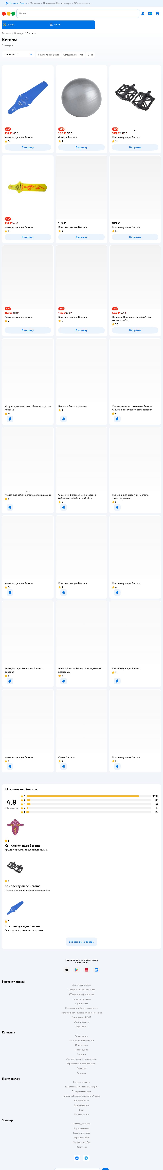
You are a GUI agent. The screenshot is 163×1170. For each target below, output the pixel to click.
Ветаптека (81, 1146)
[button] (55, 24)
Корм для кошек (81, 1128)
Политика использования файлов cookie (81, 1012)
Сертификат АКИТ (81, 1017)
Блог (81, 1109)
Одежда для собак (82, 1142)
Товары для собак (81, 1133)
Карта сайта (81, 1026)
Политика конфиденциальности (81, 1008)
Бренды (18, 33)
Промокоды (81, 1003)
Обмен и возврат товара (81, 994)
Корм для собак (81, 1137)
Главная (6, 33)
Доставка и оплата (81, 985)
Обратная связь (81, 1022)
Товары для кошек (81, 1123)
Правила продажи (81, 998)
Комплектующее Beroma (22, 846)
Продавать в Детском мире (81, 989)
